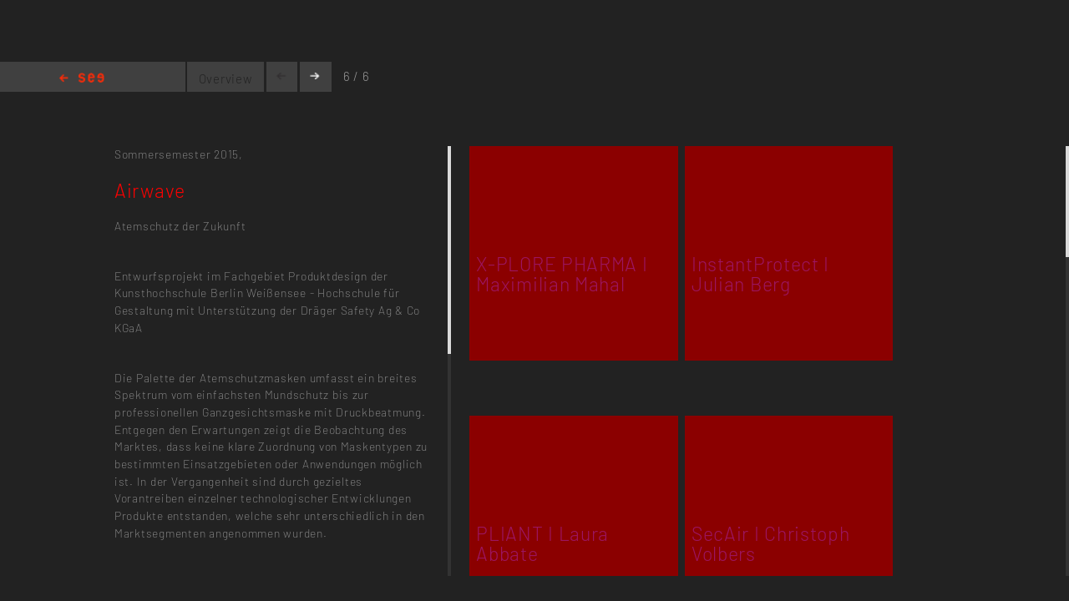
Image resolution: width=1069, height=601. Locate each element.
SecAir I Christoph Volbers (770, 543)
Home (81, 79)
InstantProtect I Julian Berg (760, 273)
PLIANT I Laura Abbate (542, 543)
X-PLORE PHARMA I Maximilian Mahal (561, 273)
